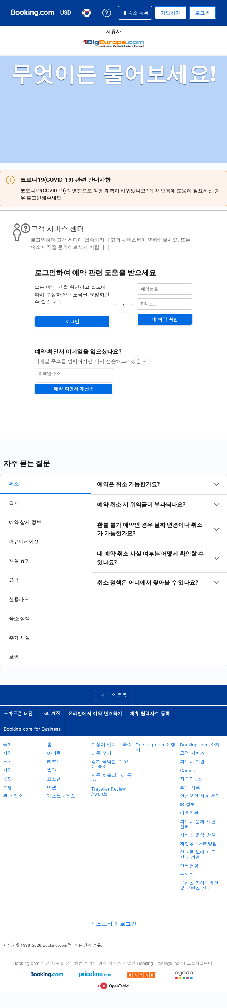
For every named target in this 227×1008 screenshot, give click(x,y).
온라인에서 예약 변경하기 (95, 713)
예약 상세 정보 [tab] (25, 522)
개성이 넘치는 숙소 (111, 744)
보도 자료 (190, 787)
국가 (7, 744)
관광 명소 (13, 795)
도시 (7, 761)
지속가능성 (191, 778)
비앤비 (54, 787)
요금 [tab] (14, 580)
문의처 (187, 874)
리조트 (54, 761)
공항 (7, 778)
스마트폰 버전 (18, 713)
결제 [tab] (14, 503)
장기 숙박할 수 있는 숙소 (109, 764)
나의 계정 (50, 713)
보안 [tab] (14, 657)
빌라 (51, 770)
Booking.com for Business (32, 728)
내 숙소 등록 (113, 694)
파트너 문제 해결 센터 (198, 824)
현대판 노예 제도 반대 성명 (198, 854)
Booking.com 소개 (200, 744)
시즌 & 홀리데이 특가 (111, 777)
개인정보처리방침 (198, 843)
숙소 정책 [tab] (19, 618)
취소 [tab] (14, 484)
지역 (7, 753)
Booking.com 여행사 (155, 747)
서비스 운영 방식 (198, 835)
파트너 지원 (192, 761)
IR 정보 (187, 804)
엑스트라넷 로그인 (113, 923)
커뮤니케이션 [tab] (24, 541)
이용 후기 (101, 753)
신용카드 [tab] (19, 599)
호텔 (7, 787)
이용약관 (189, 812)
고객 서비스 (192, 753)
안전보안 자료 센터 (200, 795)
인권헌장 (189, 865)
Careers (188, 770)
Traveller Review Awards (108, 791)
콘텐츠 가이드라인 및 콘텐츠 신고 (199, 885)
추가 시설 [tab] (19, 638)
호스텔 (54, 778)
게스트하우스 (61, 795)
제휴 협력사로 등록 (150, 713)
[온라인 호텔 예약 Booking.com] (32, 12)
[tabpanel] (159, 533)
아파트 (54, 753)
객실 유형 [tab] (19, 561)
